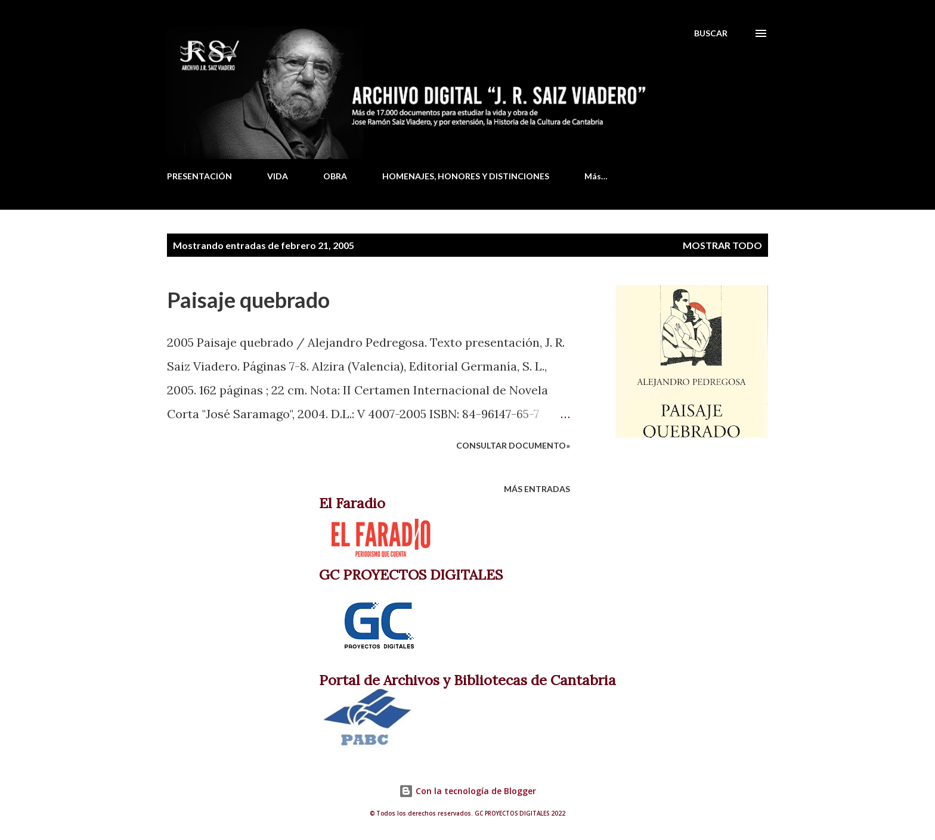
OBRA (335, 176)
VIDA (277, 176)
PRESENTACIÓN (199, 176)
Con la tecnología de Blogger (467, 791)
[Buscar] (710, 33)
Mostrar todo (722, 245)
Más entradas (537, 489)
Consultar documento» (513, 445)
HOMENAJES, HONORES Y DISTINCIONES (465, 176)
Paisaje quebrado (248, 300)
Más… (596, 176)
